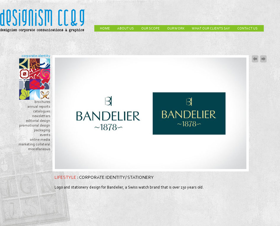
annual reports (38, 107)
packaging (42, 130)
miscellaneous (39, 149)
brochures (42, 102)
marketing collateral (34, 144)
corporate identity (36, 56)
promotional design (34, 125)
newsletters (41, 116)
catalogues (41, 111)
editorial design (38, 121)
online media (40, 140)
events (45, 135)
